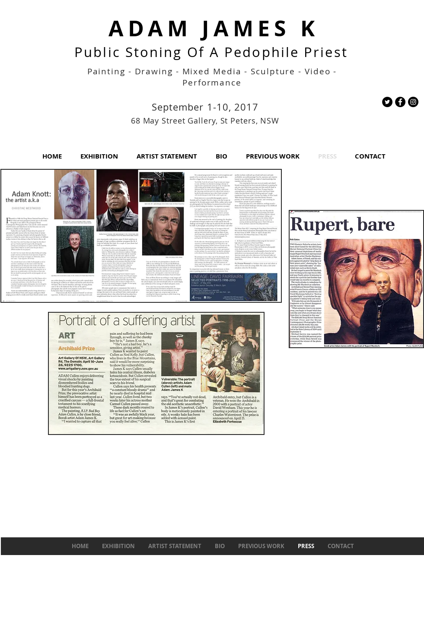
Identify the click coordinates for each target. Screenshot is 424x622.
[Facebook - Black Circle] (400, 102)
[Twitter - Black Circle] (387, 102)
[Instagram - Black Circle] (413, 102)
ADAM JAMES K (213, 28)
